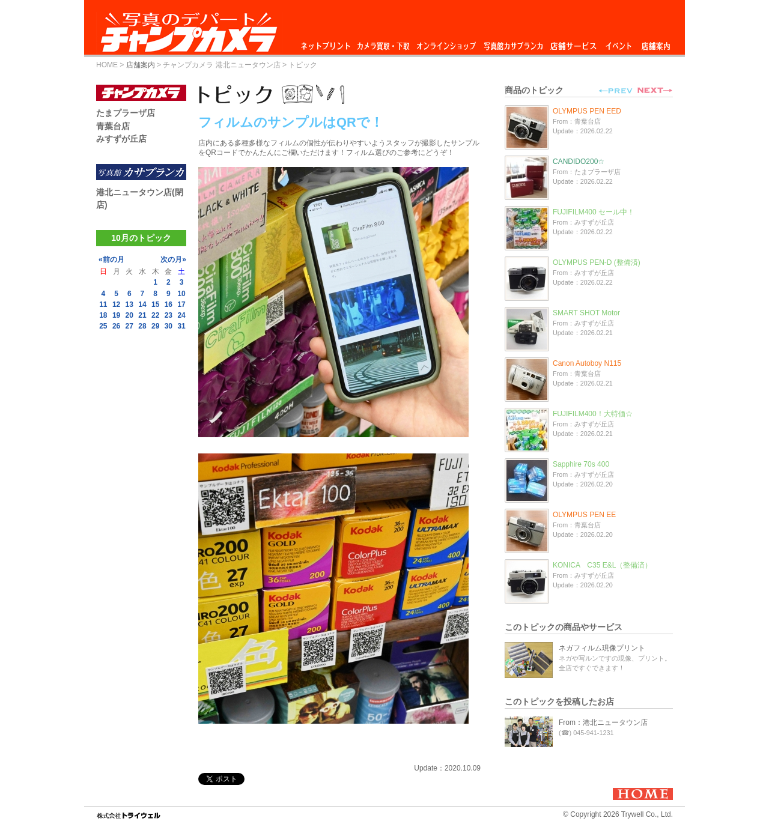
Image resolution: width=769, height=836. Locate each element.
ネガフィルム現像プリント (602, 648)
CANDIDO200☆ (578, 161)
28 (142, 326)
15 (155, 304)
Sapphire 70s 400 (581, 464)
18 (103, 315)
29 (155, 326)
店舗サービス (573, 42)
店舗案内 (656, 42)
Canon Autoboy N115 (587, 363)
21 (142, 315)
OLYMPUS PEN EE (584, 514)
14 (142, 304)
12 (116, 304)
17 (181, 304)
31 (181, 326)
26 (116, 326)
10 (181, 293)
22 (155, 315)
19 (116, 315)
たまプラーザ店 (125, 113)
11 (103, 304)
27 (129, 326)
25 (103, 326)
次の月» (173, 259)
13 (129, 304)
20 (129, 315)
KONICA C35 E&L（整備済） (602, 565)
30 (168, 326)
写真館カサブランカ (513, 42)
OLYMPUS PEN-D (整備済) (596, 262)
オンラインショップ (445, 42)
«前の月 (111, 259)
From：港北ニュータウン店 (603, 722)
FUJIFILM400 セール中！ (593, 212)
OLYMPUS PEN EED (587, 111)
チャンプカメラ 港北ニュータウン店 (221, 65)
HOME (107, 65)
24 (181, 315)
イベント (619, 42)
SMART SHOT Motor (586, 313)
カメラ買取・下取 (384, 42)
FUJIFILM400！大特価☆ (593, 414)
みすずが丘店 (121, 139)
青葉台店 (113, 126)
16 (168, 304)
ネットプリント (327, 42)
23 (168, 315)
